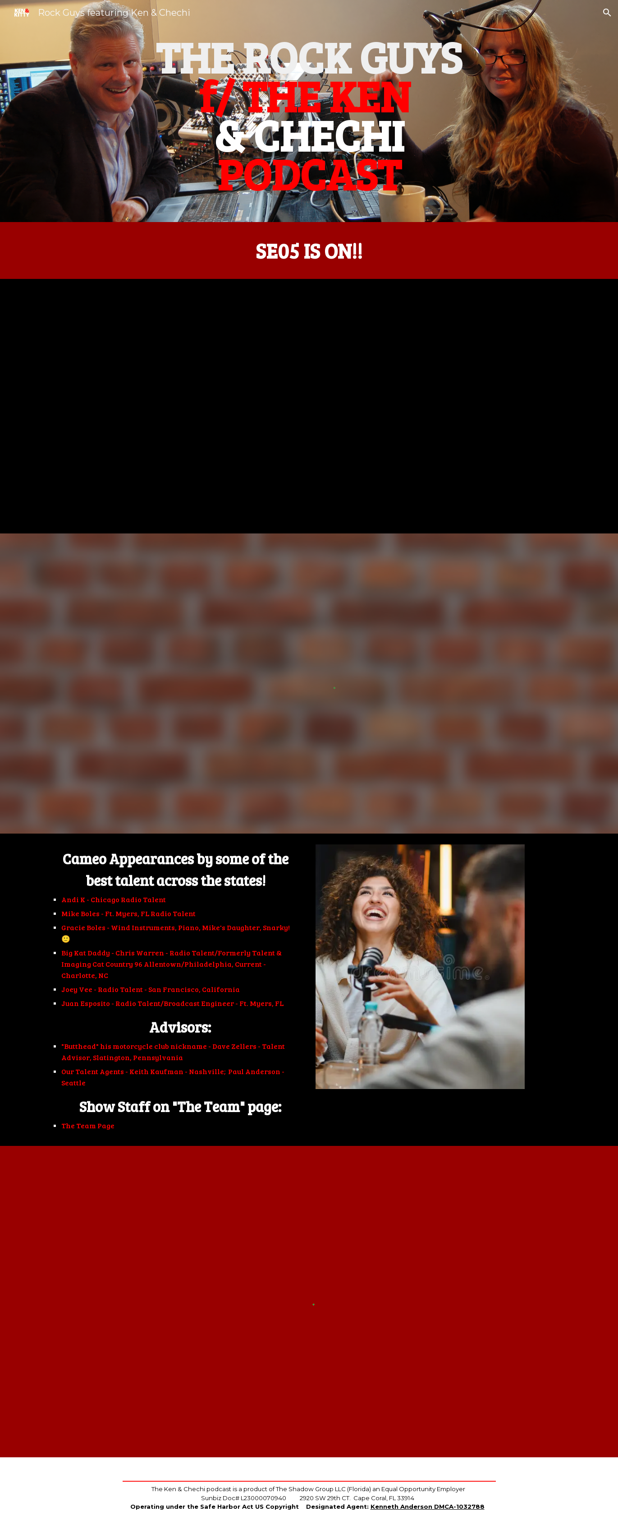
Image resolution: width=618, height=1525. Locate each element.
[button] (607, 12)
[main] (309, 111)
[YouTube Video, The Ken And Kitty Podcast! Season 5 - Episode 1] (309, 406)
